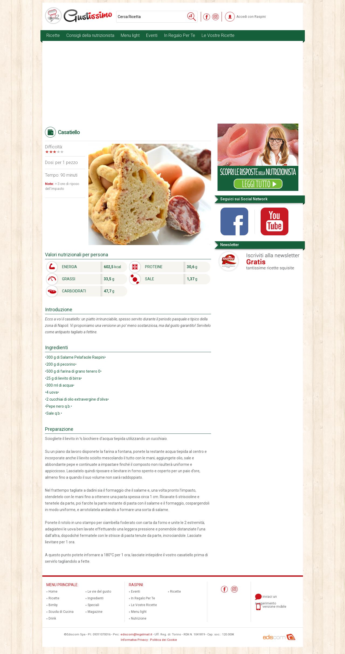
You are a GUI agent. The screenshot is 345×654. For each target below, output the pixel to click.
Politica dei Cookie (163, 640)
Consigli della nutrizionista (90, 35)
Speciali (93, 605)
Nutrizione (138, 618)
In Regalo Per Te (179, 35)
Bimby (53, 605)
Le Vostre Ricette (218, 35)
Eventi (151, 35)
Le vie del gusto (99, 591)
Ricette (53, 35)
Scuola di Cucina (61, 612)
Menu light (130, 35)
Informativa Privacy (134, 640)
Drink (52, 618)
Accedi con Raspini (251, 17)
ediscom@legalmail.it (136, 634)
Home (53, 591)
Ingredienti (96, 598)
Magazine (95, 612)
